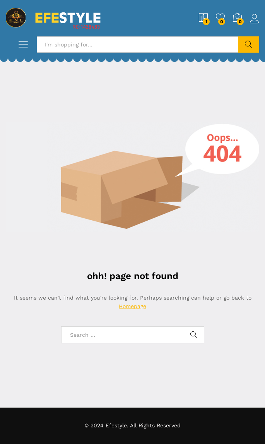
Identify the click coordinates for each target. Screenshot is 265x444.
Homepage (132, 306)
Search (248, 44)
